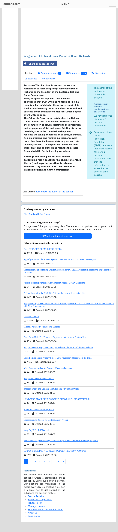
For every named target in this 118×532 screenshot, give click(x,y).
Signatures (76, 73)
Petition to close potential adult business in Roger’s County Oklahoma (54, 283)
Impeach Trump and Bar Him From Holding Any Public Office (51, 389)
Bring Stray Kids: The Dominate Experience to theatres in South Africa (55, 337)
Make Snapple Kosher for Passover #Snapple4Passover (48, 368)
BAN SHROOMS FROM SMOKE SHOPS (43, 249)
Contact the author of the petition (55, 191)
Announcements (49, 73)
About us (32, 512)
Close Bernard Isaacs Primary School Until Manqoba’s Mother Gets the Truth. (58, 358)
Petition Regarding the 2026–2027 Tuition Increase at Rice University (54, 293)
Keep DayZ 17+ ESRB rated (36, 430)
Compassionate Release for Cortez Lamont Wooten (46, 420)
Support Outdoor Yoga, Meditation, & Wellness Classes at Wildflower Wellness (58, 347)
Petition (29, 73)
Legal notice (34, 515)
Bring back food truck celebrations (39, 378)
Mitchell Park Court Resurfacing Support (42, 327)
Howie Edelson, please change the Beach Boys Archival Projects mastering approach (61, 440)
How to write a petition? (40, 499)
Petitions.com (11, 4)
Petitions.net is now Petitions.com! (45, 509)
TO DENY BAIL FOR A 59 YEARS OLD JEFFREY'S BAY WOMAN (55, 451)
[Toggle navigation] (112, 4)
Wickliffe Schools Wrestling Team (39, 409)
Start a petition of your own (57, 236)
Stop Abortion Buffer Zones (37, 214)
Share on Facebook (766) (39, 63)
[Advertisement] (69, 31)
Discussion (98, 73)
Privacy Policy (48, 78)
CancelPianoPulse (31, 316)
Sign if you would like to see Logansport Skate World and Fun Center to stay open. (60, 259)
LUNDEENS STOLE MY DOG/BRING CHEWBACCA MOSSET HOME (56, 399)
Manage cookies (36, 506)
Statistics (31, 78)
